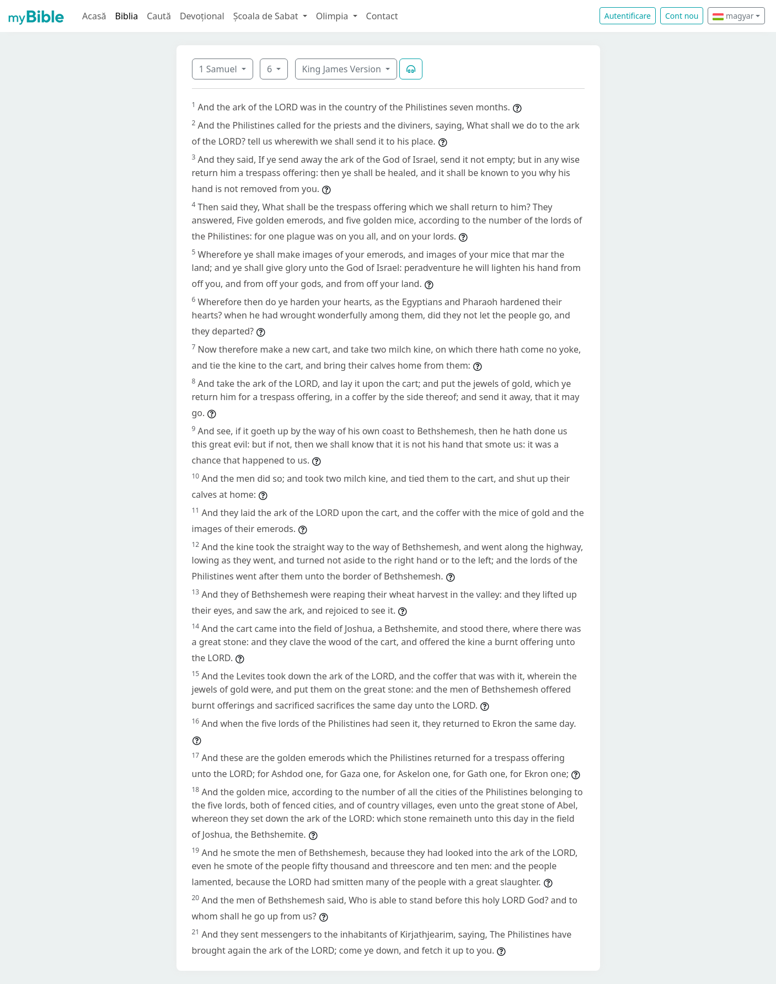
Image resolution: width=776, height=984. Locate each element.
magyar (733, 15)
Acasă (94, 16)
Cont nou (681, 15)
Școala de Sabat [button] (267, 16)
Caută (159, 16)
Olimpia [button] (333, 16)
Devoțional (202, 16)
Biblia (126, 16)
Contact (382, 16)
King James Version (343, 69)
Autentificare (627, 15)
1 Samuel (219, 69)
